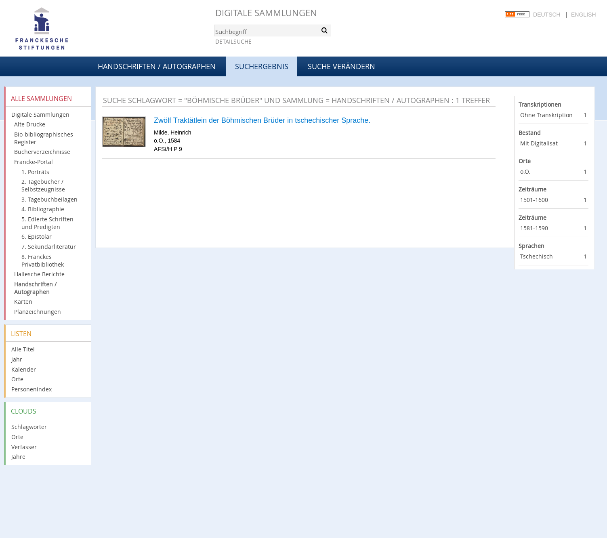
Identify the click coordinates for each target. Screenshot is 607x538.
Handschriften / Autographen (157, 66)
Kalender (23, 369)
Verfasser (24, 447)
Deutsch (547, 14)
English (583, 14)
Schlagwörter (29, 427)
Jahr (16, 359)
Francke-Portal (33, 162)
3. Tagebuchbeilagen (49, 199)
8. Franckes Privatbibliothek (42, 260)
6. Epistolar (36, 236)
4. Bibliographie (42, 209)
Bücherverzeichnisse (42, 152)
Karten (23, 301)
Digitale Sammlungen (266, 13)
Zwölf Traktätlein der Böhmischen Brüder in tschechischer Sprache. (262, 120)
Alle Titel (23, 349)
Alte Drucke (29, 124)
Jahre (18, 456)
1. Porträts (35, 172)
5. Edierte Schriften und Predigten (47, 223)
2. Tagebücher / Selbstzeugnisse (43, 185)
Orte (17, 379)
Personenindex (31, 389)
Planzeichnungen (37, 311)
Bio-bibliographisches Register (43, 138)
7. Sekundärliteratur (48, 246)
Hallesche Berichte (39, 274)
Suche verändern (341, 66)
